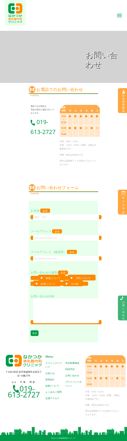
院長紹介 (50, 379)
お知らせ (50, 373)
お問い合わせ (72, 375)
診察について (52, 385)
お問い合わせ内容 (64, 309)
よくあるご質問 (53, 391)
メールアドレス (64, 234)
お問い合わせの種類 (63, 278)
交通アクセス (52, 398)
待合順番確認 (72, 362)
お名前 (64, 214)
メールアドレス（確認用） (64, 255)
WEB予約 (70, 369)
